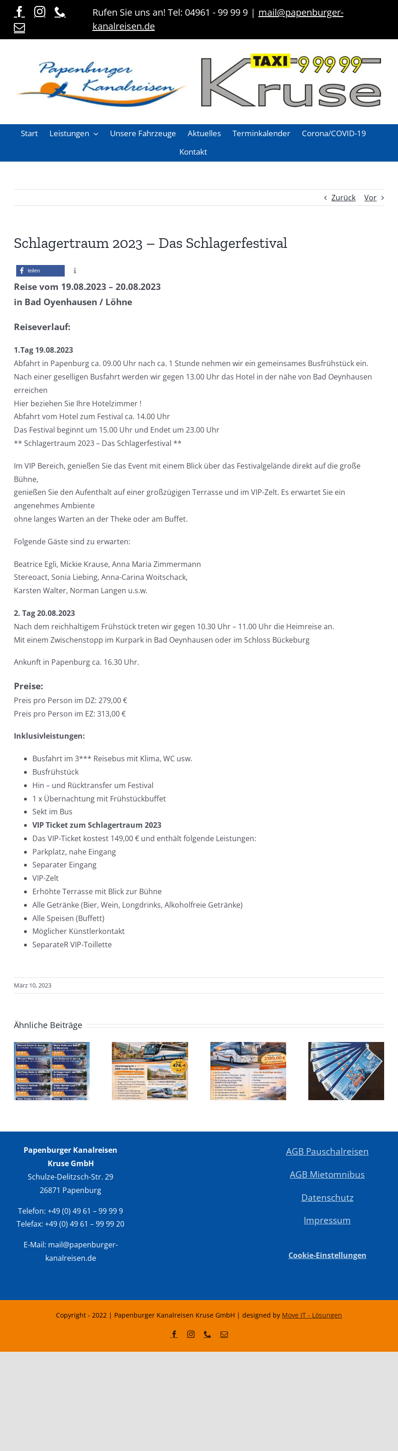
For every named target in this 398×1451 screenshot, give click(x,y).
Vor (370, 198)
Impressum (327, 1220)
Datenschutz (327, 1197)
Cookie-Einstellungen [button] (327, 1255)
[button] (73, 133)
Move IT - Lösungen (312, 1315)
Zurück (343, 198)
